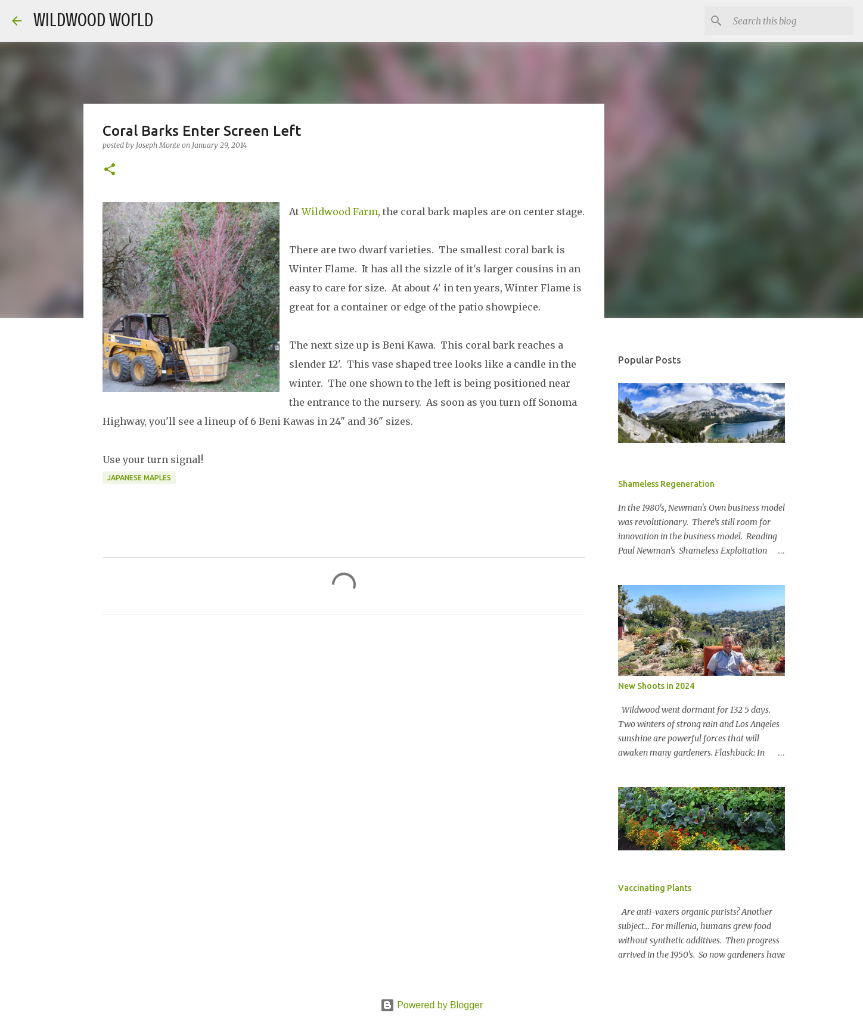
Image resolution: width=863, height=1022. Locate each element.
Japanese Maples (139, 478)
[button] (110, 170)
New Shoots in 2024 (656, 686)
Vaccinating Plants (654, 888)
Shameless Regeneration (666, 484)
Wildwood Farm (340, 212)
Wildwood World (93, 20)
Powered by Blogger (431, 1005)
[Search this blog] (790, 21)
